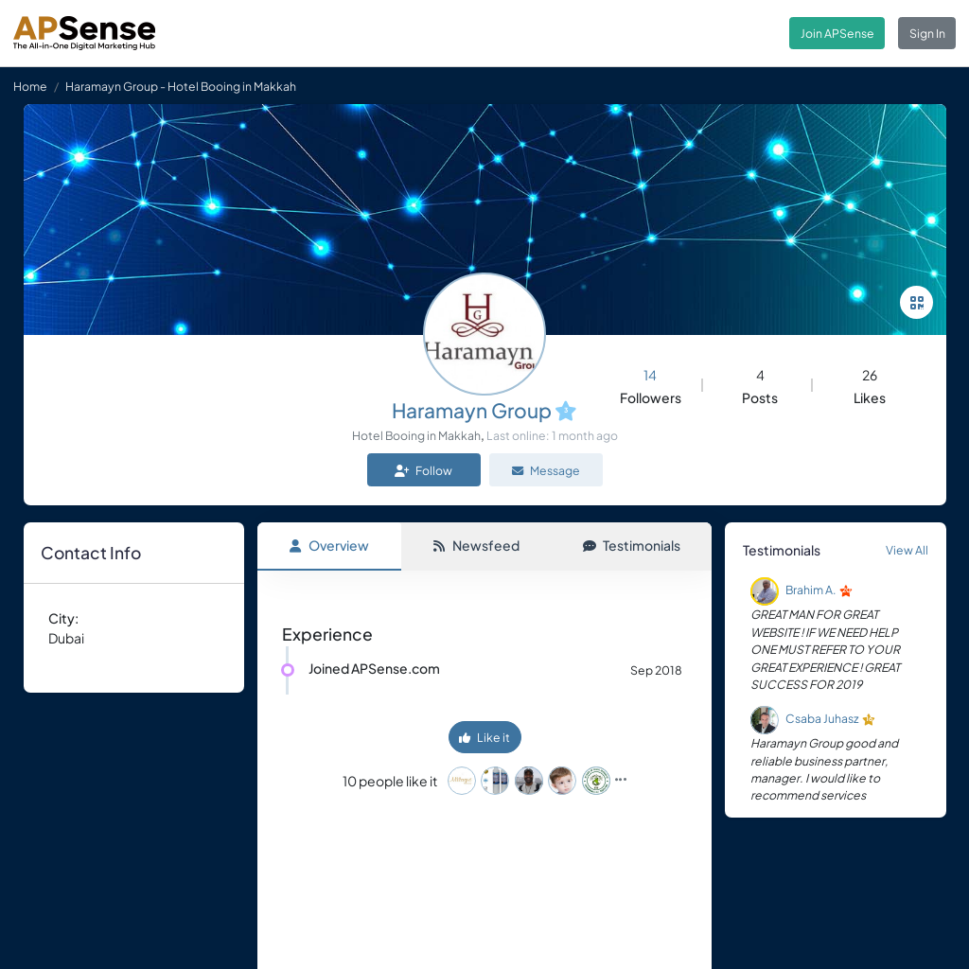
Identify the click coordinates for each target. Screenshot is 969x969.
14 (650, 374)
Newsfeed (476, 545)
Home (30, 86)
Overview (329, 545)
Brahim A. (811, 590)
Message (546, 470)
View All (907, 549)
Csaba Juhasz (822, 719)
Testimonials (631, 545)
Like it (484, 737)
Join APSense (837, 33)
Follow (423, 470)
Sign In (927, 33)
